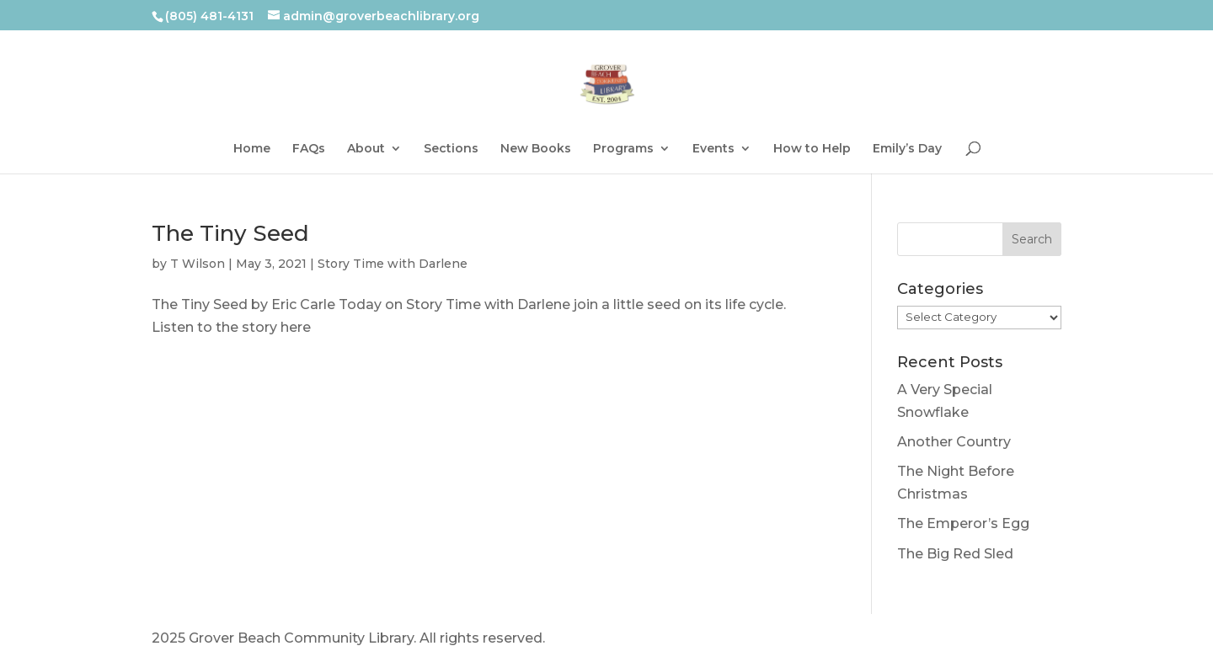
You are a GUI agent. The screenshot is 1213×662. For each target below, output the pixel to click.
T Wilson (197, 263)
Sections (451, 149)
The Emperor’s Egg (963, 523)
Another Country (954, 442)
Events (713, 149)
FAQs (308, 149)
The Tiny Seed (230, 233)
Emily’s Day (907, 149)
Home (251, 149)
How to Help (812, 149)
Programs (623, 149)
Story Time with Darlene (393, 263)
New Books (535, 149)
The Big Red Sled (955, 554)
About (366, 149)
